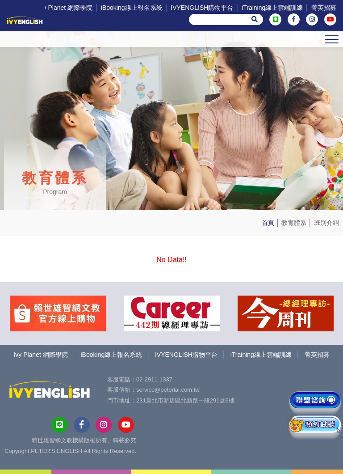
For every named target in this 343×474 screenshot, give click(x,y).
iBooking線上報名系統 (132, 7)
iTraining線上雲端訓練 (272, 7)
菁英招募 (323, 7)
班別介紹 (326, 222)
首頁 (268, 222)
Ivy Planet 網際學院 (65, 7)
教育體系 (293, 222)
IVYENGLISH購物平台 (202, 7)
